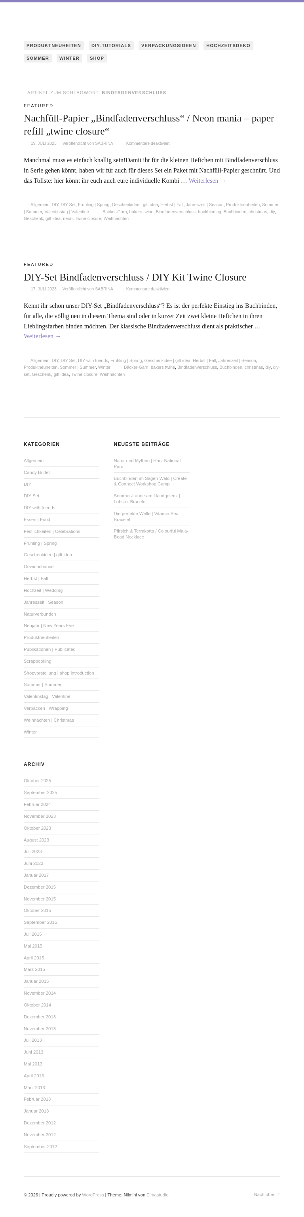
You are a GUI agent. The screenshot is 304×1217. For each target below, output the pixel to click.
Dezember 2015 (40, 887)
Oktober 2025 (37, 780)
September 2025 (40, 792)
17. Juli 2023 (44, 289)
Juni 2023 (33, 863)
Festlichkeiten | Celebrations (52, 531)
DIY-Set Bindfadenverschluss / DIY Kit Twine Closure (135, 277)
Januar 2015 (36, 981)
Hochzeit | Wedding (43, 590)
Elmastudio (157, 1194)
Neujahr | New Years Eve (49, 625)
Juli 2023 (33, 851)
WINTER (69, 58)
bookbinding (209, 211)
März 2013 (34, 1087)
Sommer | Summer (77, 367)
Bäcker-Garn (115, 211)
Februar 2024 (37, 804)
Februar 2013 (37, 1099)
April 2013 (34, 1075)
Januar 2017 (36, 875)
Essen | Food (37, 519)
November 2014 (40, 993)
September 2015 (40, 922)
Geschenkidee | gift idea (135, 204)
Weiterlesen (207, 180)
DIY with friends (93, 360)
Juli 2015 (33, 934)
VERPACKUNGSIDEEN (168, 45)
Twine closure (88, 218)
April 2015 (34, 957)
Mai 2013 (33, 1064)
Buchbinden (235, 211)
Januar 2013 (36, 1111)
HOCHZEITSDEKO (228, 45)
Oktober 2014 (37, 1005)
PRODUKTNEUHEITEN (54, 45)
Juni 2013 (33, 1052)
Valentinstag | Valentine (66, 211)
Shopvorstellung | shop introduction (59, 673)
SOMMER (38, 58)
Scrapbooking (37, 661)
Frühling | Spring (94, 204)
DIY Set (68, 204)
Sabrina (104, 143)
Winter (104, 367)
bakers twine (141, 211)
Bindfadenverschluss (176, 211)
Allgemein (39, 204)
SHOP (97, 58)
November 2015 (40, 899)
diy (272, 211)
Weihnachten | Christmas (49, 720)
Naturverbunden (40, 614)
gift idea (53, 218)
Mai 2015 (33, 946)
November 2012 (40, 1134)
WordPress (93, 1194)
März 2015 (34, 969)
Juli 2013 (33, 1040)
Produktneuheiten (243, 204)
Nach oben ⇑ (267, 1194)
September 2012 (40, 1146)
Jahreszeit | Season (205, 204)
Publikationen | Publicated (50, 649)
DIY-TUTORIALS (111, 45)
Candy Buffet (37, 472)
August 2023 (36, 840)
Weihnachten (116, 218)
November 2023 (40, 816)
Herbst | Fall (171, 204)
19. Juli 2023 (44, 143)
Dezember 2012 (40, 1122)
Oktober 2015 (37, 910)
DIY (55, 204)
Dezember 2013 (40, 1016)
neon (67, 218)
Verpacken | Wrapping (46, 708)
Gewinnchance (38, 566)
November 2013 (40, 1028)
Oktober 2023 (37, 828)
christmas (258, 211)
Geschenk (33, 218)
